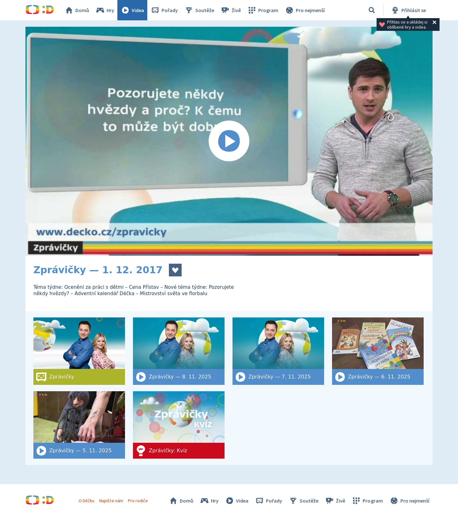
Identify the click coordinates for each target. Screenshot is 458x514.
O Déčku (86, 501)
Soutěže (199, 10)
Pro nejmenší (305, 10)
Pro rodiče (138, 501)
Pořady (164, 10)
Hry (104, 10)
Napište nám (111, 501)
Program (262, 10)
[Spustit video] (229, 141)
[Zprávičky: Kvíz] (179, 425)
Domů (76, 10)
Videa (132, 10)
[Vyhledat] (371, 10)
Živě (230, 10)
